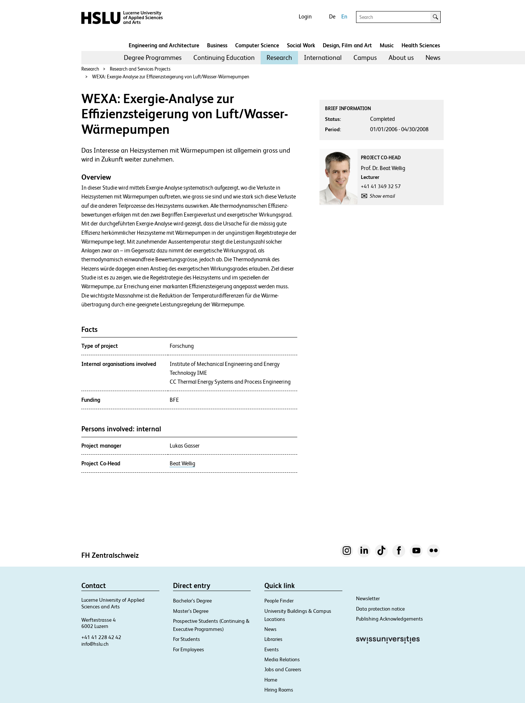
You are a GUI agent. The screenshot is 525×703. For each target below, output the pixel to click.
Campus (365, 57)
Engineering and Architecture (164, 45)
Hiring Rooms (278, 690)
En (344, 16)
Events (271, 649)
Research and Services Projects (140, 69)
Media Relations (282, 659)
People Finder (279, 601)
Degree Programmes (153, 57)
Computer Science (257, 45)
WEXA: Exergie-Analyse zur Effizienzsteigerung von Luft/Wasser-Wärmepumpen (170, 76)
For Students (186, 639)
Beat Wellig (182, 463)
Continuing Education (224, 57)
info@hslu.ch (95, 644)
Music (387, 45)
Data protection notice (380, 609)
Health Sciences (421, 45)
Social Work (301, 45)
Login (305, 16)
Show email (382, 196)
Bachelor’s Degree (192, 601)
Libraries (273, 639)
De (332, 16)
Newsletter (368, 598)
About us (401, 57)
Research (279, 57)
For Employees (188, 649)
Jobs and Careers (282, 669)
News (433, 57)
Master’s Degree (191, 611)
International (323, 57)
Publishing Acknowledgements (389, 619)
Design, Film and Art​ (347, 45)
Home (270, 680)
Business (217, 45)
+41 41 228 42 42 (101, 637)
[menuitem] (152, 57)
